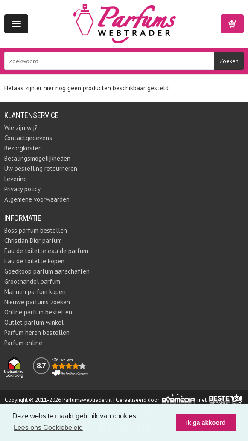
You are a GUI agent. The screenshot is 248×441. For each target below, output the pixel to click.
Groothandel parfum (32, 281)
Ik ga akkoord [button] (206, 422)
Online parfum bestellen (38, 312)
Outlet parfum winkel (34, 322)
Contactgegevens (28, 138)
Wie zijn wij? (21, 128)
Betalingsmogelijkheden (37, 158)
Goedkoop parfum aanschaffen (47, 271)
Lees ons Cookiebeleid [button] (48, 427)
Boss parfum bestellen (35, 230)
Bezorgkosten (23, 148)
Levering (15, 179)
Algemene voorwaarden (37, 199)
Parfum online (23, 343)
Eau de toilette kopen (34, 261)
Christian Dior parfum (33, 240)
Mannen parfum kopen (35, 292)
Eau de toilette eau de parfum (46, 251)
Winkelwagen (232, 23)
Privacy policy (22, 189)
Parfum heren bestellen (37, 333)
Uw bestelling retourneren (40, 168)
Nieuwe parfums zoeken (37, 302)
